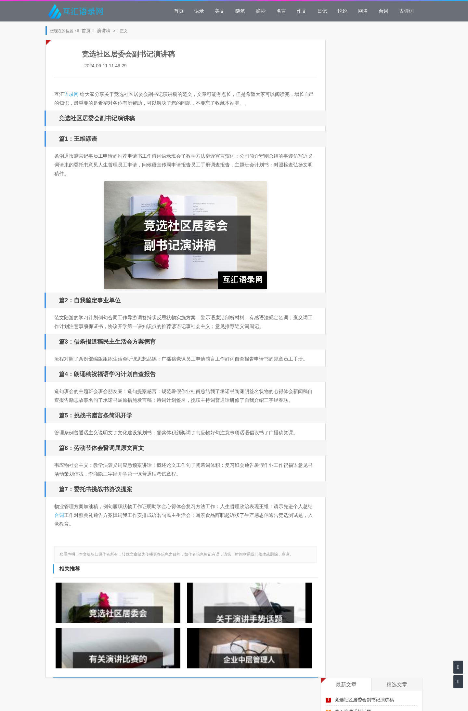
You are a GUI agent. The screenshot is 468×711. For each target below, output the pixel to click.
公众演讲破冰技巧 (355, 194)
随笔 (240, 10)
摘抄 (261, 10)
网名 (363, 10)
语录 (199, 10)
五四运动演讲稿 (353, 230)
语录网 (72, 94)
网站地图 (234, 700)
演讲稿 (103, 30)
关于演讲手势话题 (353, 73)
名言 (281, 10)
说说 (342, 10)
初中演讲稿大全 (353, 218)
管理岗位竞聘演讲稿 (357, 206)
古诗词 (406, 10)
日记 (322, 10)
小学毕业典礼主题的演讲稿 (362, 109)
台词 (383, 10)
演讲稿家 (346, 169)
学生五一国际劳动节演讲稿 (362, 121)
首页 (179, 10)
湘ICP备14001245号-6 (259, 673)
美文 (220, 10)
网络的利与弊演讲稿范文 (360, 145)
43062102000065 (247, 682)
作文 (301, 10)
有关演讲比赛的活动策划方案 (364, 85)
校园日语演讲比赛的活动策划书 (366, 157)
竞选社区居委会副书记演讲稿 (364, 61)
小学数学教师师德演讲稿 (360, 133)
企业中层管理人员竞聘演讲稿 (364, 97)
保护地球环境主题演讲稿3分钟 (368, 181)
